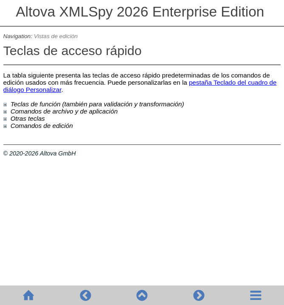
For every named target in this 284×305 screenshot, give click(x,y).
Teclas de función (36, 104)
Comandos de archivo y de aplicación (64, 111)
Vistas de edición (56, 36)
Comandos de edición (42, 125)
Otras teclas (28, 118)
